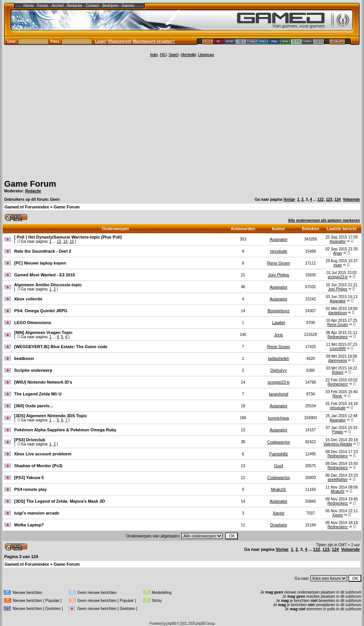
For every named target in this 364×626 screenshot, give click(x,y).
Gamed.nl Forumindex (27, 207)
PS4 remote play (30, 489)
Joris (278, 334)
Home (28, 5)
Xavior (278, 513)
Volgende (351, 199)
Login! (101, 41)
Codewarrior (278, 442)
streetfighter (338, 480)
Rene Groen (278, 263)
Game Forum (30, 184)
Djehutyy (278, 370)
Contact (92, 5)
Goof (278, 465)
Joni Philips (278, 275)
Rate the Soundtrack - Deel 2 (42, 251)
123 (329, 199)
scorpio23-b (338, 277)
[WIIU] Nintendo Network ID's (43, 382)
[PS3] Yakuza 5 (29, 477)
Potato (337, 432)
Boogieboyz (279, 310)
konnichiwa (278, 418)
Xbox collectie (28, 299)
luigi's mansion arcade (36, 513)
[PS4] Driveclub (29, 439)
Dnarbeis (278, 525)
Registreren (119, 41)
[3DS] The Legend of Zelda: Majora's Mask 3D (59, 501)
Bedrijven (110, 5)
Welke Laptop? (29, 525)
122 (320, 199)
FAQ (163, 55)
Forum (42, 5)
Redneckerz (337, 337)
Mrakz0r (278, 489)
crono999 (338, 349)
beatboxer (24, 358)
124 (337, 199)
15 (72, 241)
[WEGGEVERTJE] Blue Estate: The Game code (60, 346)
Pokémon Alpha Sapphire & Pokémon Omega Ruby (65, 430)
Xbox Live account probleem (43, 454)
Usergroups (206, 55)
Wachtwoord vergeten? (154, 41)
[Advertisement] (182, 117)
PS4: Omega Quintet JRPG (40, 310)
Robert (337, 372)
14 (65, 241)
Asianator (278, 239)
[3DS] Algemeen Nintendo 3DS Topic (50, 415)
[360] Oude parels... (33, 405)
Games (128, 5)
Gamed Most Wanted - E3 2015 (44, 275)
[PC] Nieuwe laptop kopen (40, 263)
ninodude (278, 251)
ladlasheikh (278, 358)
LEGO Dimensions (32, 322)
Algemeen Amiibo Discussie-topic (48, 284)
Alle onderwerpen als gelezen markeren (324, 220)
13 (59, 241)
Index (154, 55)
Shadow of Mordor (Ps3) (38, 465)
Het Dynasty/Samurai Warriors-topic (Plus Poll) (75, 237)
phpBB (171, 623)
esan (337, 265)
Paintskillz (278, 454)
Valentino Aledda (337, 444)
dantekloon (337, 313)
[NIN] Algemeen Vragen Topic (43, 332)
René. (338, 396)
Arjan (337, 253)
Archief (57, 5)
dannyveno (337, 360)
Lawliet (278, 322)
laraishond (278, 394)
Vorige (289, 199)
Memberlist (188, 55)
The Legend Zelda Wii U (38, 394)
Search (174, 55)
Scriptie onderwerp (33, 370)
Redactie (74, 5)
